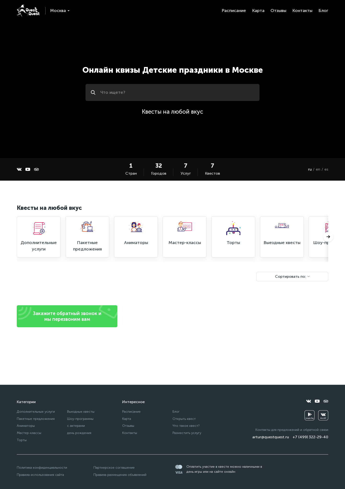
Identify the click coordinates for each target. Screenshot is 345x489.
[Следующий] (328, 237)
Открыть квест (184, 419)
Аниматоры (26, 426)
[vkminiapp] (323, 415)
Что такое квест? (186, 426)
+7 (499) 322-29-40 (310, 437)
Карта (258, 10)
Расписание (234, 10)
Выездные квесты (80, 412)
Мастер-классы (29, 433)
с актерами (76, 426)
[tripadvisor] (36, 169)
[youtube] (27, 169)
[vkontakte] (19, 169)
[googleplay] (310, 415)
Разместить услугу (186, 433)
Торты (22, 440)
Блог (323, 10)
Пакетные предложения (36, 419)
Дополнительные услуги (36, 412)
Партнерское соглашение (114, 468)
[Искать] (94, 92)
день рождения (79, 433)
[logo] (28, 11)
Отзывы (278, 10)
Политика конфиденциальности (42, 468)
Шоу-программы (80, 419)
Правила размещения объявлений (119, 475)
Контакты (302, 10)
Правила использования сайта (40, 475)
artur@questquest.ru (270, 437)
